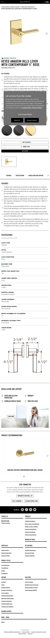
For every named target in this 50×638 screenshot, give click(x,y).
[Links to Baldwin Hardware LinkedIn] (30, 509)
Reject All (17, 120)
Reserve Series (5, 555)
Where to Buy (25, 147)
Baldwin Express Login (31, 501)
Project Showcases (30, 550)
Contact (3, 582)
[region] (25, 108)
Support (3, 577)
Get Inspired (28, 546)
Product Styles (5, 561)
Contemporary (5, 565)
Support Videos (5, 587)
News (3, 622)
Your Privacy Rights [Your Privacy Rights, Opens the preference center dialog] (25, 114)
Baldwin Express (6, 611)
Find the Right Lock (6, 604)
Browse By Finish (30, 540)
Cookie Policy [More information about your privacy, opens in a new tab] (26, 108)
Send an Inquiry (5, 523)
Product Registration (7, 595)
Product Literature (6, 601)
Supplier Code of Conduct (38, 632)
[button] (25, 151)
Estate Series (5, 550)
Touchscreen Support (7, 606)
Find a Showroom (16, 501)
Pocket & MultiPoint (30, 529)
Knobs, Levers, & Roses (31, 526)
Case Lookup (5, 593)
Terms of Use (22, 633)
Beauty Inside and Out (31, 587)
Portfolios (4, 546)
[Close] (43, 93)
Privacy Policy (26, 632)
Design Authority (30, 555)
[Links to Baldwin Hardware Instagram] (22, 509)
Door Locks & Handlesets (32, 524)
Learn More (11, 416)
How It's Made (29, 582)
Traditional (4, 573)
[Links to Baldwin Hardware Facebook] (26, 509)
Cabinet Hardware (30, 521)
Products (28, 516)
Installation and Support (35, 176)
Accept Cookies (32, 120)
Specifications (20, 176)
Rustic (3, 570)
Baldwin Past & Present (31, 585)
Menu (46, 2)
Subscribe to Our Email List (25, 496)
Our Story (28, 577)
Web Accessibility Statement (12, 632)
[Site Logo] (25, 1)
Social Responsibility (31, 590)
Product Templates (6, 590)
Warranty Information (7, 598)
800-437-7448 (5, 521)
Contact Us (4, 516)
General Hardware (30, 532)
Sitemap (30, 633)
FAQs (2, 585)
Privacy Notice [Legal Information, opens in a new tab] (37, 108)
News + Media (5, 617)
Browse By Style (29, 553)
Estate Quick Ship (6, 553)
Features (8, 176)
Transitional (4, 568)
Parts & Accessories (30, 534)
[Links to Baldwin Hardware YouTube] (34, 509)
